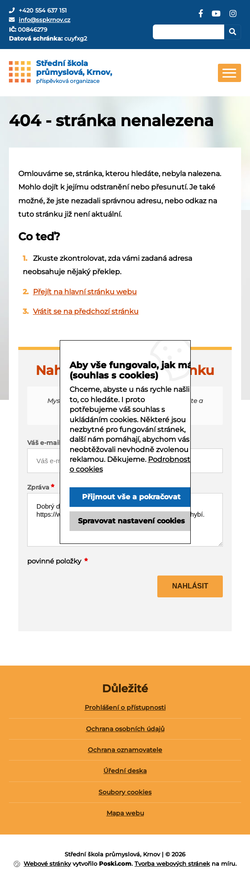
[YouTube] (216, 17)
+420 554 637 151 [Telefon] (43, 10)
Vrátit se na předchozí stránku (86, 311)
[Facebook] (200, 17)
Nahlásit (190, 586)
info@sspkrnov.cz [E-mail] (44, 19)
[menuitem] (125, 710)
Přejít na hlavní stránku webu (85, 292)
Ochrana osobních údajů (125, 729)
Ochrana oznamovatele (125, 750)
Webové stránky (47, 863)
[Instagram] (233, 17)
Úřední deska (125, 771)
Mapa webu (125, 813)
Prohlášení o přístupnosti (125, 707)
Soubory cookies (125, 792)
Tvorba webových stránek (172, 863)
